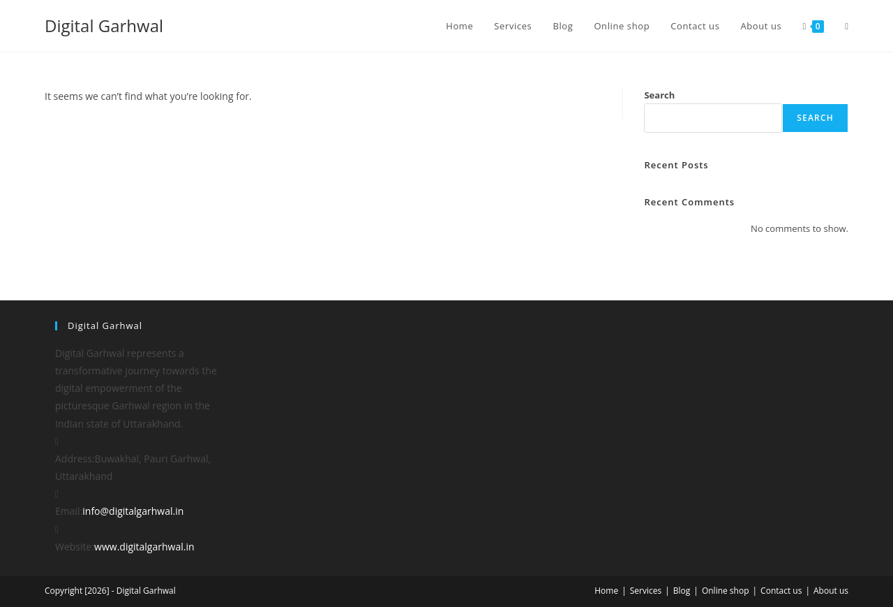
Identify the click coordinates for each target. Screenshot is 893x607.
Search (659, 95)
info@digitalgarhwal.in (132, 511)
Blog (682, 591)
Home (606, 591)
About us (830, 591)
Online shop (725, 591)
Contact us (781, 591)
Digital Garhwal (104, 25)
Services (645, 591)
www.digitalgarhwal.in (144, 546)
